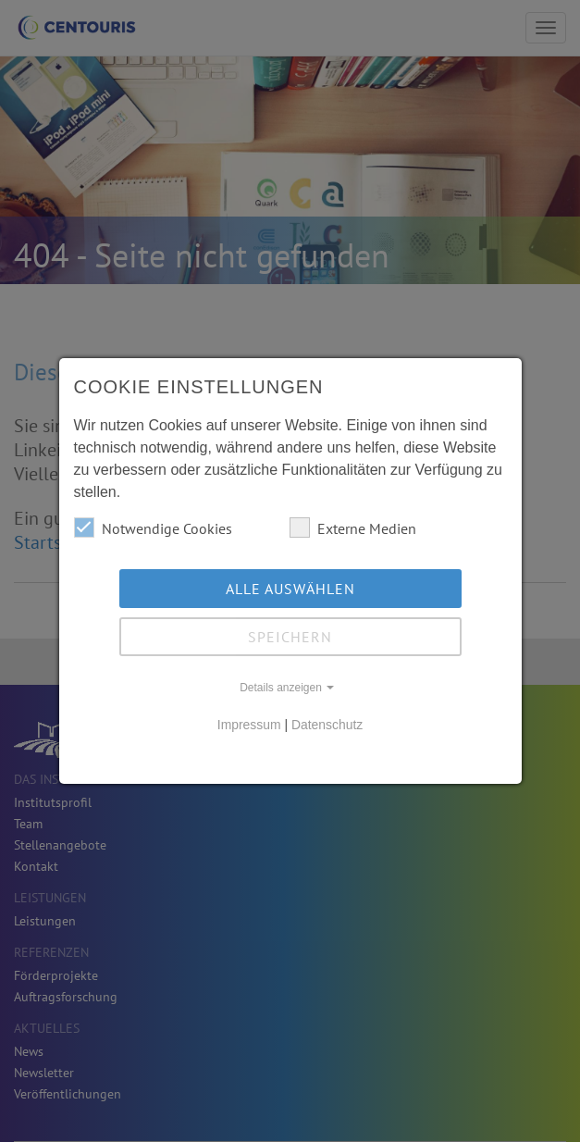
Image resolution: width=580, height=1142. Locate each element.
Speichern (290, 636)
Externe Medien (353, 527)
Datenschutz (327, 724)
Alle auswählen (290, 588)
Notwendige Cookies (153, 527)
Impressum (249, 724)
